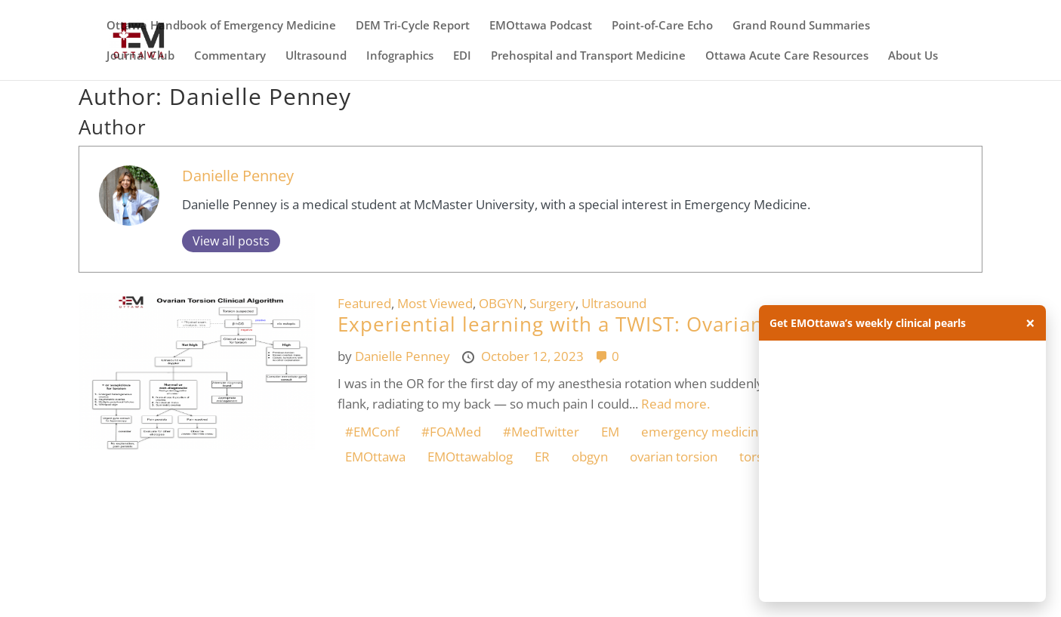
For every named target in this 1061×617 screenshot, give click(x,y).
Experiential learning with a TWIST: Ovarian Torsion (591, 324)
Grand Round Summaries (801, 26)
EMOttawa (375, 456)
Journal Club (140, 56)
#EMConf (372, 431)
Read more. (675, 403)
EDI (462, 56)
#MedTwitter (541, 431)
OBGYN (501, 303)
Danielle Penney (238, 175)
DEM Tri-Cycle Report (413, 26)
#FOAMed (451, 431)
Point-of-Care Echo (662, 26)
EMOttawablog (470, 456)
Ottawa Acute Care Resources (786, 56)
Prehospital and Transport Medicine (588, 56)
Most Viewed (435, 303)
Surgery (552, 303)
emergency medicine (703, 431)
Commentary (230, 56)
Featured (364, 303)
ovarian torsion (673, 456)
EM (610, 431)
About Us (913, 56)
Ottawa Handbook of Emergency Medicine (221, 26)
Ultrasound (316, 56)
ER (542, 456)
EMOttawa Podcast (540, 26)
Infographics (399, 56)
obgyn (590, 456)
